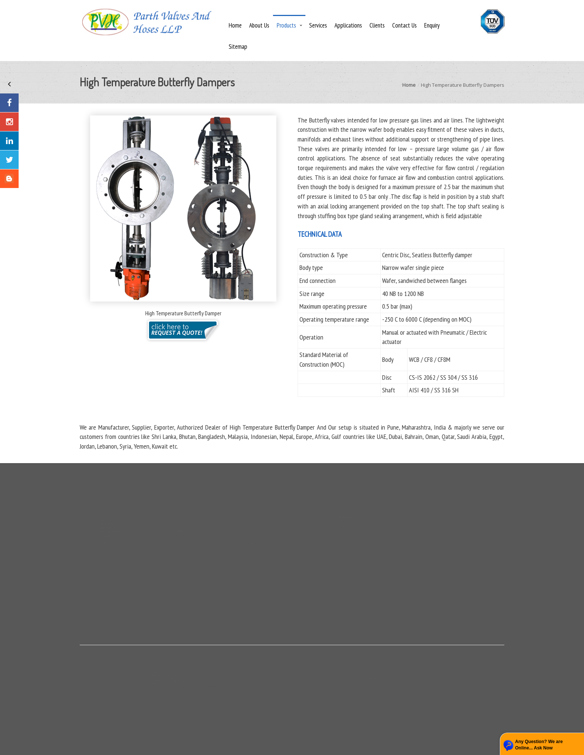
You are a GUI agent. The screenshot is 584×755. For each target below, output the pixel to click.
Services (318, 25)
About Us (259, 25)
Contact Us (404, 25)
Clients (377, 25)
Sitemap (238, 46)
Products (286, 25)
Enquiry (431, 25)
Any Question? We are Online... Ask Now (539, 745)
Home (235, 25)
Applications (348, 25)
